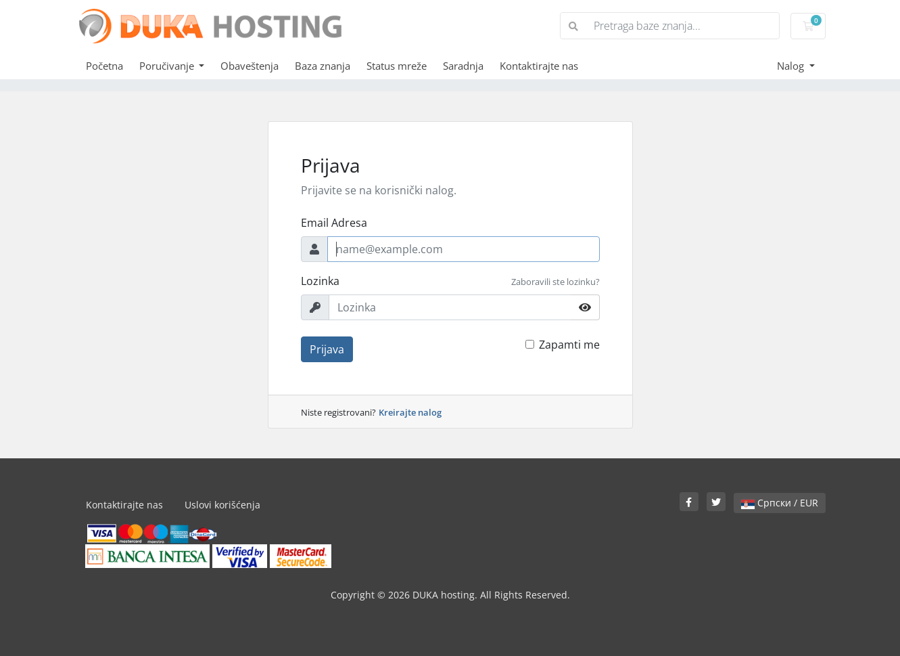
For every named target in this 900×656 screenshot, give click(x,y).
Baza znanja (322, 65)
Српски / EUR (779, 502)
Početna (104, 65)
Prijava (327, 349)
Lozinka (320, 281)
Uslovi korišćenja (222, 504)
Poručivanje (168, 65)
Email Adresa (334, 222)
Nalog (792, 65)
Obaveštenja (249, 65)
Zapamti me (569, 344)
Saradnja (463, 65)
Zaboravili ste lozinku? (555, 282)
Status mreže (396, 65)
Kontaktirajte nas (539, 65)
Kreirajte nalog (410, 412)
